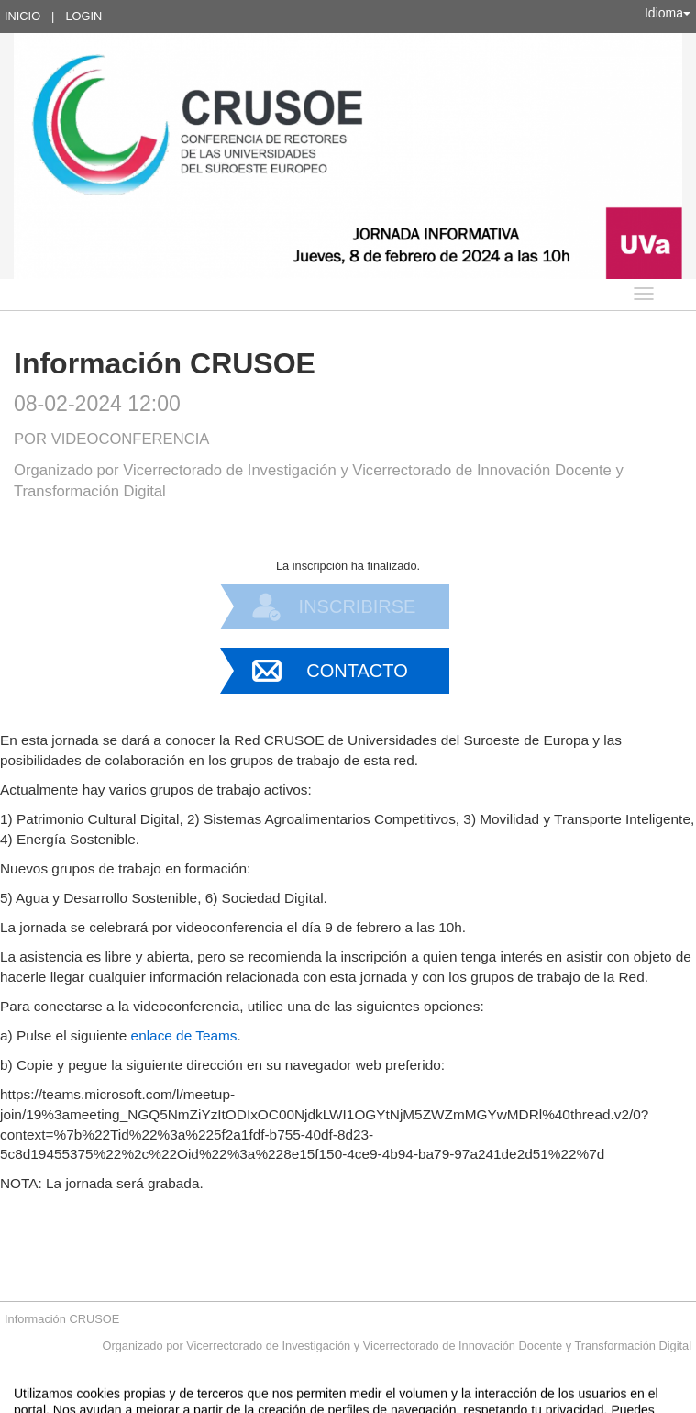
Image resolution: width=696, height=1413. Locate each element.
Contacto (356, 671)
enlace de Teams (184, 1035)
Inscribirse (357, 606)
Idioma (667, 13)
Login (83, 16)
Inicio (22, 16)
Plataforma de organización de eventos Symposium (357, 1401)
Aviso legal (156, 1401)
